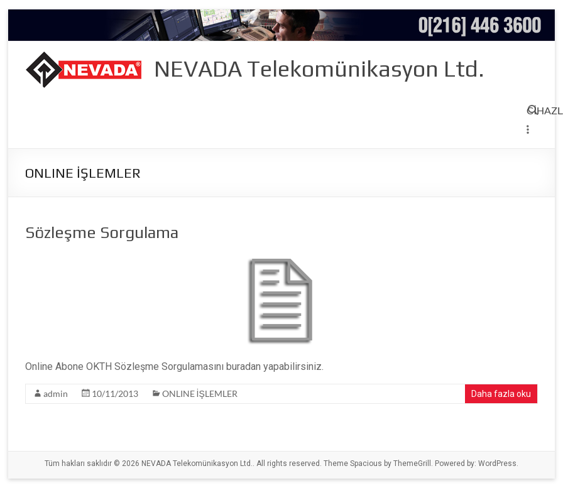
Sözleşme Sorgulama (101, 232)
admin (55, 393)
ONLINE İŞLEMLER (200, 393)
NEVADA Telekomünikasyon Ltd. (319, 68)
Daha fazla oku (501, 394)
